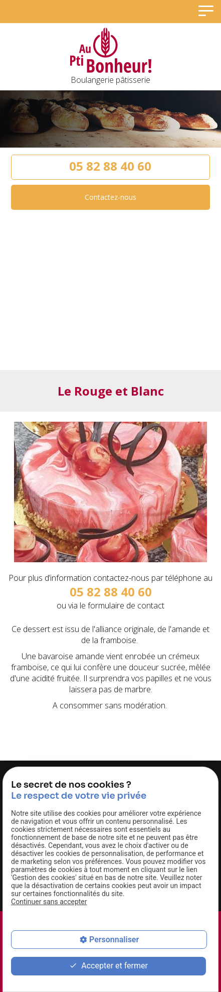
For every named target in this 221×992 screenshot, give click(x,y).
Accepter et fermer (108, 966)
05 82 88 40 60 (110, 166)
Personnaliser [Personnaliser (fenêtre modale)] (114, 939)
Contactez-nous (110, 197)
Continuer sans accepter (49, 902)
